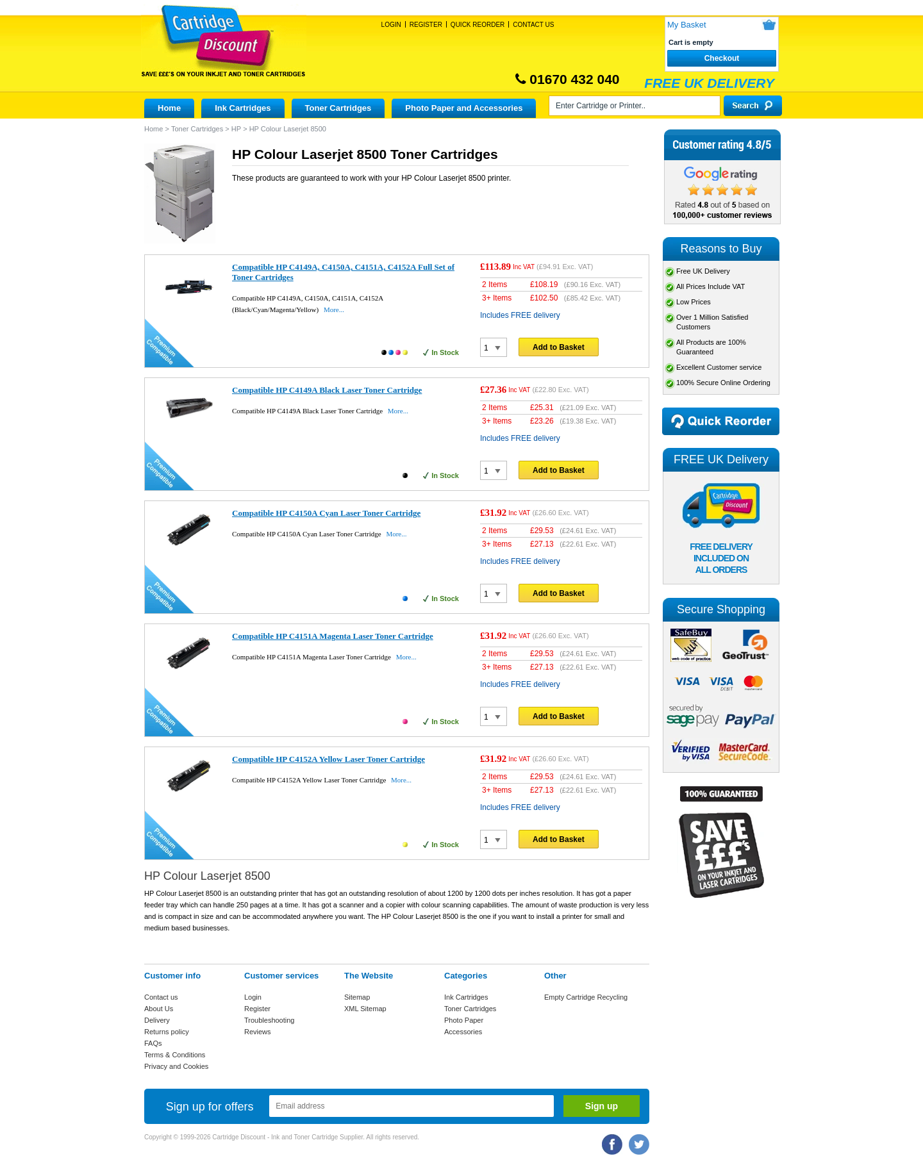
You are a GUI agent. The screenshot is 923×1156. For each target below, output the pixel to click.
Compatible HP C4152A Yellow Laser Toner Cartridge (328, 759)
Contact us (161, 997)
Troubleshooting (269, 1020)
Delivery (157, 1020)
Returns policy (166, 1032)
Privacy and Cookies (176, 1066)
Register (426, 24)
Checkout (722, 58)
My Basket (686, 24)
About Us (158, 1008)
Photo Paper (463, 1020)
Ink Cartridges (242, 108)
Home (169, 108)
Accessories (463, 1032)
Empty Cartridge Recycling (586, 997)
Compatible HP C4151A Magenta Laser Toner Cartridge (332, 636)
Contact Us (533, 24)
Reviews (257, 1032)
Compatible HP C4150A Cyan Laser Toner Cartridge (326, 513)
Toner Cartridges (338, 108)
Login (391, 24)
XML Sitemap (365, 1008)
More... (334, 309)
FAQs (153, 1043)
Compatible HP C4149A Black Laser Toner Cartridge (327, 390)
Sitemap (357, 997)
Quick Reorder (477, 24)
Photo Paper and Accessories (463, 108)
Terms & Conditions (174, 1055)
